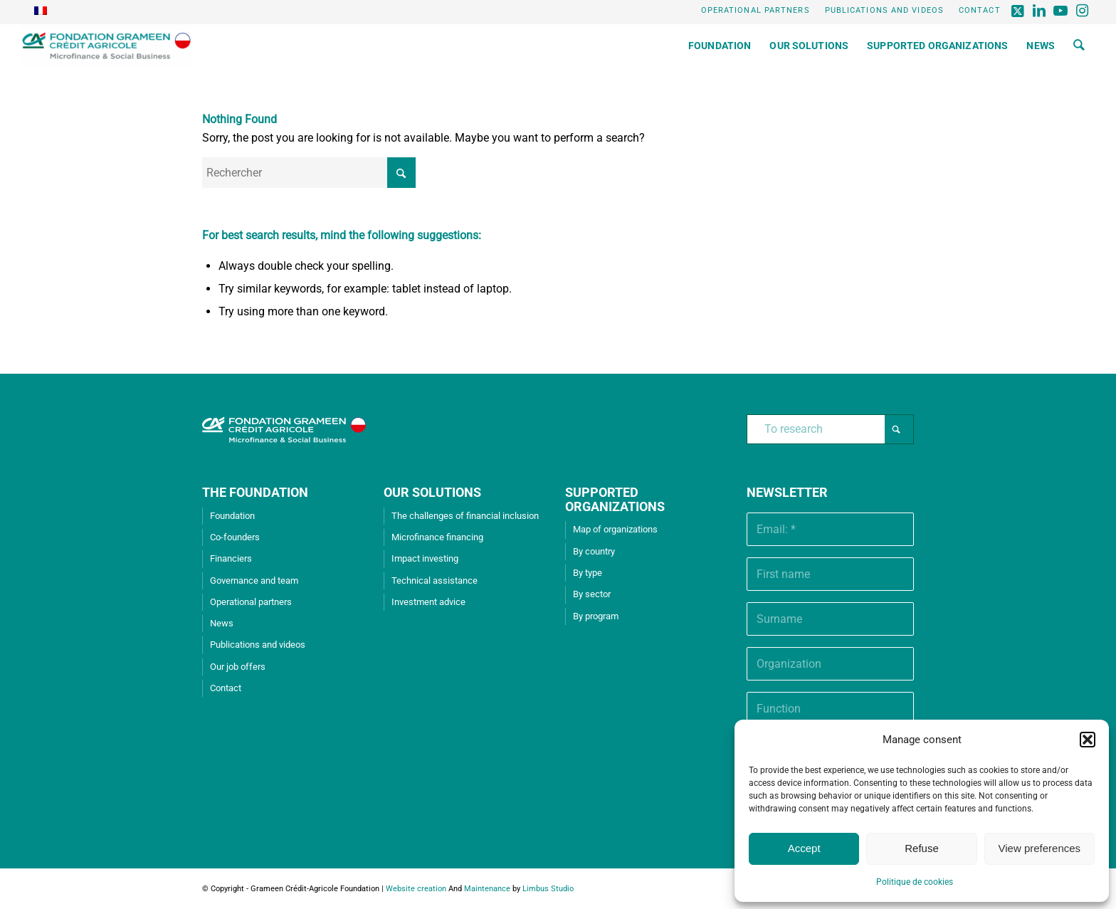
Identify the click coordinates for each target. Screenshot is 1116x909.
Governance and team (254, 580)
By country (594, 551)
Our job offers (237, 666)
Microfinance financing (437, 537)
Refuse (922, 848)
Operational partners (755, 10)
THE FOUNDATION (255, 492)
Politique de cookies (914, 882)
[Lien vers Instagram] (1083, 10)
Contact (980, 10)
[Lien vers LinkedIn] (1040, 10)
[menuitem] (756, 10)
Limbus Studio (548, 888)
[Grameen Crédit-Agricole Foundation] (106, 45)
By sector (592, 594)
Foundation (232, 515)
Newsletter (787, 492)
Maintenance (487, 888)
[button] (1087, 739)
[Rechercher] (1079, 45)
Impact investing (424, 558)
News (221, 623)
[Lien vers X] (1019, 10)
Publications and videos (884, 10)
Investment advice (428, 602)
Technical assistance (434, 580)
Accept (804, 848)
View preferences (1040, 848)
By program (595, 616)
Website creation (416, 888)
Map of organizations (615, 529)
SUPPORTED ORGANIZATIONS (615, 499)
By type (587, 572)
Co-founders (235, 537)
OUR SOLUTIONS (432, 492)
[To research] (830, 429)
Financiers (231, 558)
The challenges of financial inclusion (465, 515)
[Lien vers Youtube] (1061, 10)
